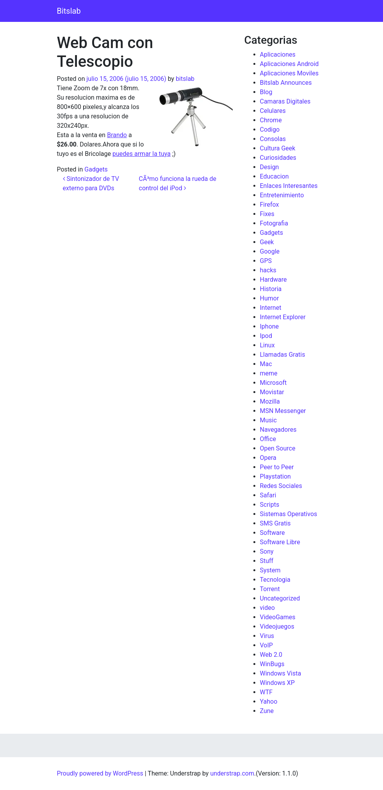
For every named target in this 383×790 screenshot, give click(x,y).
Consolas (273, 139)
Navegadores (278, 429)
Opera (268, 457)
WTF (266, 692)
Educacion (274, 176)
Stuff (267, 561)
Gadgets (96, 169)
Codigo (270, 129)
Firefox (269, 204)
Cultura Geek (278, 148)
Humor (269, 298)
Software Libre (280, 542)
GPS (266, 261)
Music (268, 420)
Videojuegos (277, 626)
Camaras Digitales (285, 101)
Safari (268, 495)
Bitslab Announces (286, 82)
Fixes (267, 214)
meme (269, 373)
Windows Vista (280, 673)
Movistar (272, 392)
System (270, 570)
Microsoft (273, 382)
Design (269, 167)
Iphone (269, 326)
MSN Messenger (283, 411)
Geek (267, 242)
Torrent (270, 589)
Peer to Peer (277, 467)
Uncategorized (280, 598)
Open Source (278, 448)
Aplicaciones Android (289, 64)
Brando (117, 135)
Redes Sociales (281, 486)
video (267, 607)
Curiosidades (278, 157)
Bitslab (69, 11)
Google (270, 251)
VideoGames (278, 617)
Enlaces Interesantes (289, 185)
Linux (267, 345)
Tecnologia (275, 579)
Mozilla (270, 401)
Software (272, 532)
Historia (271, 289)
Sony (267, 551)
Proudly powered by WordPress (100, 773)
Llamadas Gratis (282, 354)
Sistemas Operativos (288, 514)
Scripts (270, 504)
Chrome (271, 120)
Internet (270, 307)
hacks (268, 270)
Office (268, 439)
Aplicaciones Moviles (289, 73)
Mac (266, 364)
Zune (267, 711)
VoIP (266, 645)
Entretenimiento (282, 195)
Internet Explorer (283, 317)
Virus (267, 636)
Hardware (273, 279)
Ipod (266, 336)
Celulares (273, 110)
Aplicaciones (278, 54)
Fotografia (274, 223)
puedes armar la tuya (141, 153)
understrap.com (232, 773)
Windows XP (277, 682)
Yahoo (269, 701)
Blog (266, 92)
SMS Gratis (275, 523)
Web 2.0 (271, 654)
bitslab (185, 78)
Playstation (275, 476)
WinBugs (272, 664)
